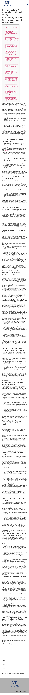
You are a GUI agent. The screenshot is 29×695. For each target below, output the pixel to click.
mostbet (6, 150)
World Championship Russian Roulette (11, 77)
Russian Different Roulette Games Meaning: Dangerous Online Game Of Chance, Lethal (11, 46)
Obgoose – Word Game (9, 32)
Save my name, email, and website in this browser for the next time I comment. (14, 674)
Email (3, 664)
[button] (22, 4)
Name (3, 660)
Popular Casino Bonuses (9, 71)
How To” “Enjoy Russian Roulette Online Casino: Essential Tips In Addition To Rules (10, 59)
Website (3, 668)
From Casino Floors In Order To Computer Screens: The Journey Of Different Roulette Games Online (11, 50)
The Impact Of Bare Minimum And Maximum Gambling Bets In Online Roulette (11, 92)
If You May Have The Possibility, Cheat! (12, 57)
